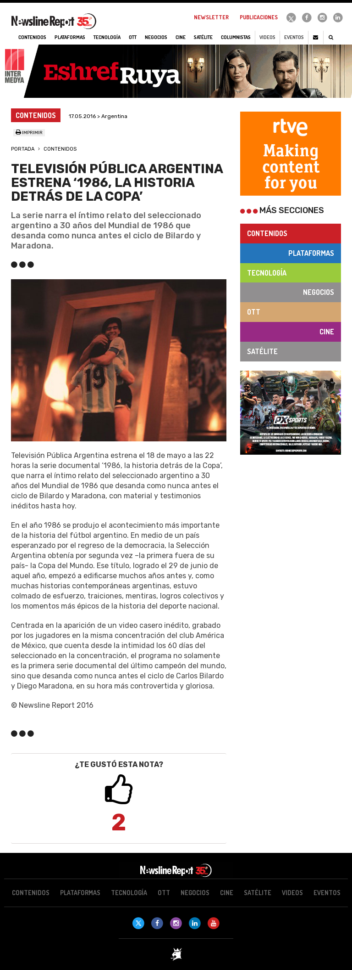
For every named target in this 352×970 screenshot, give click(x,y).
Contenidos (60, 149)
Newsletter (211, 17)
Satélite (262, 351)
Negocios (318, 292)
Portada (22, 149)
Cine (326, 331)
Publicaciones (259, 17)
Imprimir (29, 132)
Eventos (294, 37)
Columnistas (236, 37)
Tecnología (266, 272)
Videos (267, 37)
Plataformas (311, 253)
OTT (253, 311)
